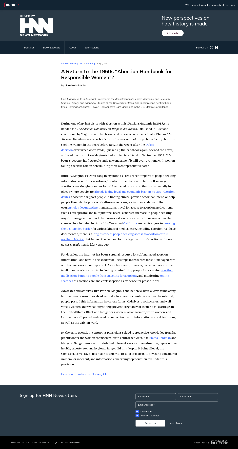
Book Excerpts (51, 47)
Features (29, 47)
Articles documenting (83, 207)
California (130, 223)
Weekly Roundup (149, 415)
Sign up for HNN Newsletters (66, 442)
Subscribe (172, 33)
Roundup (91, 63)
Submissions (91, 47)
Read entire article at (84, 374)
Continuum (146, 411)
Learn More (175, 423)
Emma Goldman (160, 338)
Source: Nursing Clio (71, 63)
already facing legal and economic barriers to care (127, 191)
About (72, 47)
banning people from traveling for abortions (107, 276)
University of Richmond (223, 4)
